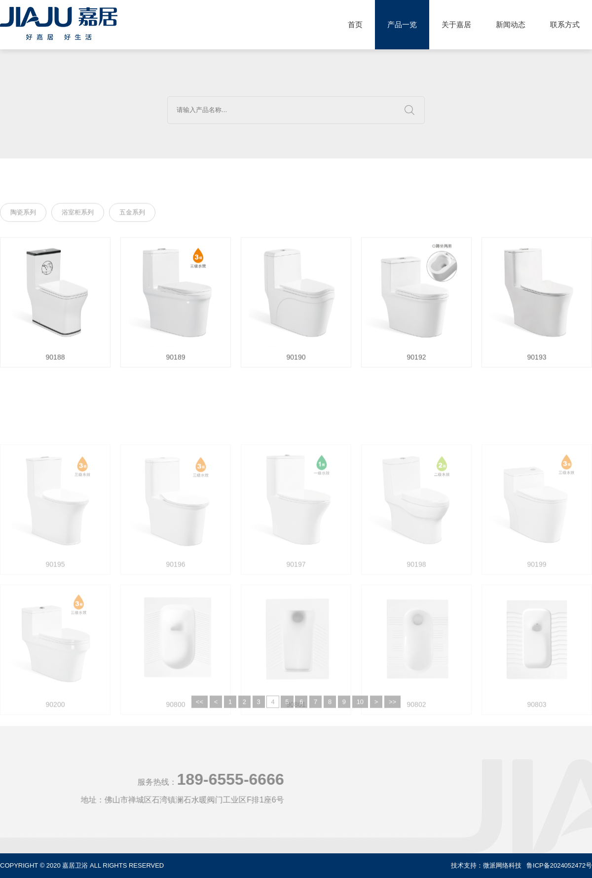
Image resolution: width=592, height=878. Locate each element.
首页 (355, 24)
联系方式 (565, 24)
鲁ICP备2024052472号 (559, 865)
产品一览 (402, 24)
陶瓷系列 (23, 214)
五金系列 (132, 214)
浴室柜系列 (78, 214)
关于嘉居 (456, 24)
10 (360, 715)
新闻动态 (510, 24)
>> (392, 715)
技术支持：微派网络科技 (486, 865)
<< (199, 715)
